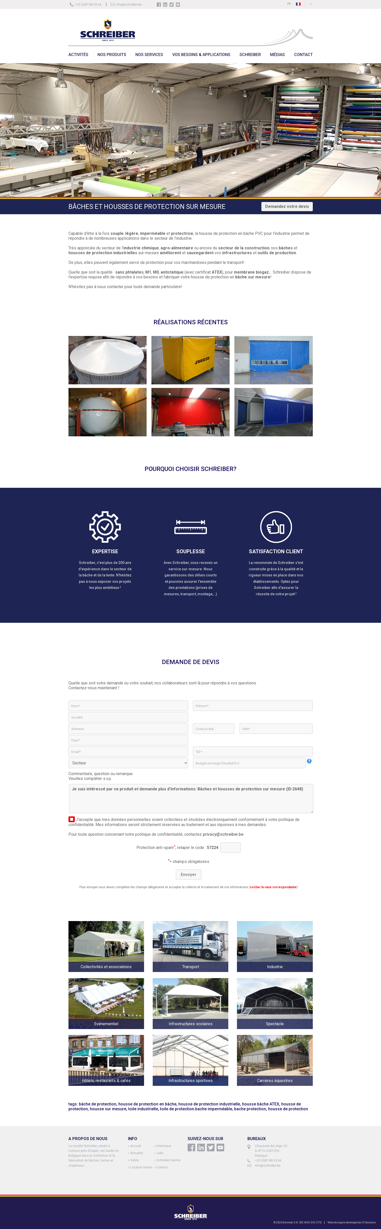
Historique (164, 1146)
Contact (162, 1167)
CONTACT (303, 54)
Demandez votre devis (287, 206)
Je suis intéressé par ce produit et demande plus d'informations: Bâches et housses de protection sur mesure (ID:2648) (191, 798)
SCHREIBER (250, 54)
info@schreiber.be (129, 4)
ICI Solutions (368, 1222)
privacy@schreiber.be (223, 834)
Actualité (136, 1153)
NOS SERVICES (149, 54)
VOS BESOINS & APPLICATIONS (201, 54)
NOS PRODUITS (111, 54)
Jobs (160, 1153)
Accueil (135, 1146)
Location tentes (141, 1167)
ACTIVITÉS (78, 54)
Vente (134, 1160)
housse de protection (288, 1108)
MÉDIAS (277, 54)
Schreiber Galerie (168, 1160)
